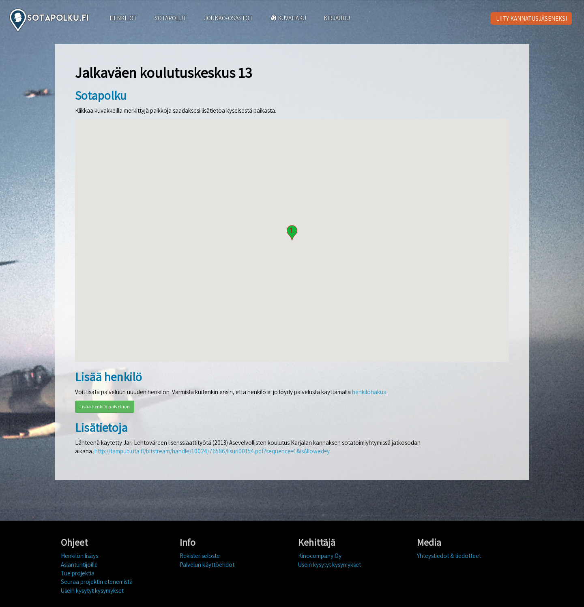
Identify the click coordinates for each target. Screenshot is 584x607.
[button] (292, 232)
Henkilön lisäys (79, 556)
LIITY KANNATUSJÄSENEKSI (531, 18)
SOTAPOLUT (171, 18)
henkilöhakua (369, 392)
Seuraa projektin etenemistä (97, 582)
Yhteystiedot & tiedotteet (449, 556)
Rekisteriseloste (200, 556)
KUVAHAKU (288, 18)
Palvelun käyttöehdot (207, 564)
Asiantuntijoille (79, 564)
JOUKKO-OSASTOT (228, 18)
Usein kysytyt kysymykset (92, 590)
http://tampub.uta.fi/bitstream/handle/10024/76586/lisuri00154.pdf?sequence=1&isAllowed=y (212, 451)
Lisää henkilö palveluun (104, 406)
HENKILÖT (123, 18)
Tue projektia (77, 573)
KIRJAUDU (337, 18)
